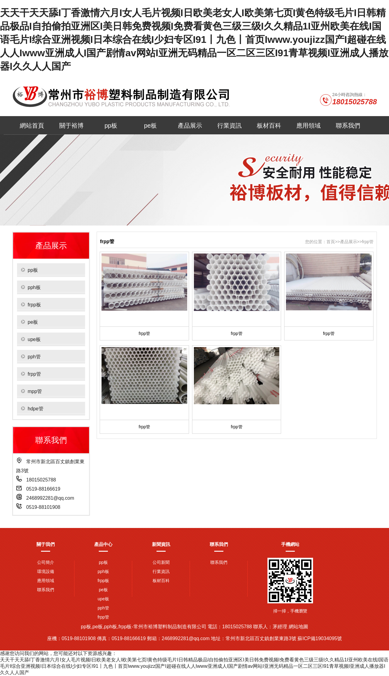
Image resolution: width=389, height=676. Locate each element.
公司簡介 (45, 562)
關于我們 (45, 544)
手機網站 (290, 544)
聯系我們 (348, 125)
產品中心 (103, 544)
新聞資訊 (161, 544)
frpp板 (103, 580)
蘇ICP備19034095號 (320, 638)
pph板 (103, 571)
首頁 (330, 241)
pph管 (103, 607)
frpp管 (368, 241)
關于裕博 (71, 125)
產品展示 (190, 125)
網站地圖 (298, 626)
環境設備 (45, 571)
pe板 (150, 125)
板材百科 (269, 125)
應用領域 (308, 125)
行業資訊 (229, 125)
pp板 (111, 125)
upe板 (103, 598)
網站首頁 (32, 125)
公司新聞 (161, 562)
